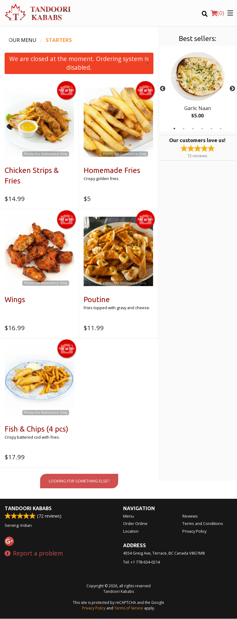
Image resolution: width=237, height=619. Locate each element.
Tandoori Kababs (28, 508)
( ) (217, 13)
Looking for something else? (79, 481)
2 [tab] (184, 128)
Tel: (141, 562)
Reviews (190, 516)
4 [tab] (202, 128)
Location (131, 531)
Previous (163, 89)
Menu (128, 516)
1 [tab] (174, 128)
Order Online (135, 524)
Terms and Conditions (202, 524)
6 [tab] (221, 128)
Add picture (66, 90)
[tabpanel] (197, 88)
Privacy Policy (194, 531)
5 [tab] (211, 128)
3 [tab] (193, 128)
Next (232, 89)
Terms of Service (128, 608)
